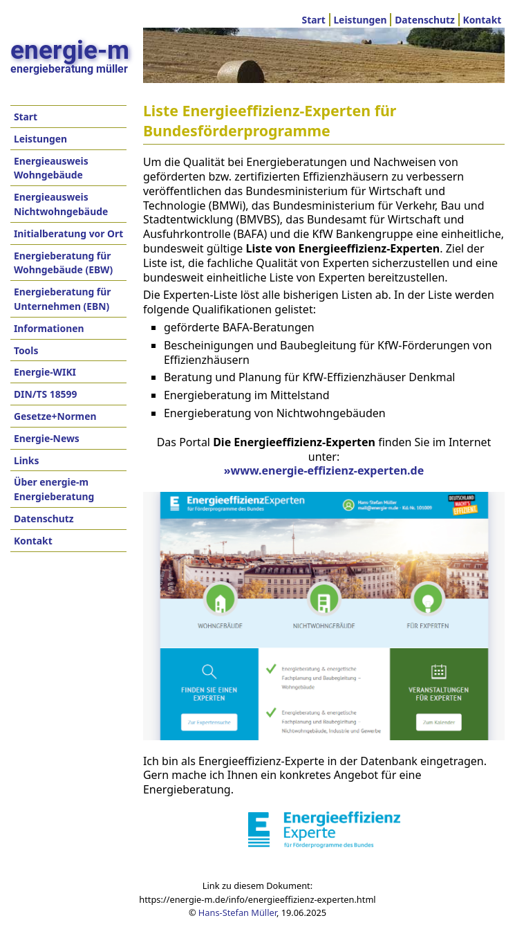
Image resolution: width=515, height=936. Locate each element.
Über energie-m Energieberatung (54, 489)
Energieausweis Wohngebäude (51, 168)
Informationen (49, 328)
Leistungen (359, 19)
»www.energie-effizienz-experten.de (324, 470)
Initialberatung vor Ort (68, 233)
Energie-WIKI (45, 371)
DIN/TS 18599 (45, 394)
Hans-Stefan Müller (237, 912)
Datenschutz (425, 19)
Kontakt (481, 19)
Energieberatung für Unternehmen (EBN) (62, 299)
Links (26, 460)
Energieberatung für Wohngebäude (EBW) (63, 263)
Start (314, 19)
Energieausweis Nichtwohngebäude (61, 204)
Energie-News (46, 438)
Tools (26, 350)
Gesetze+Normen (55, 416)
